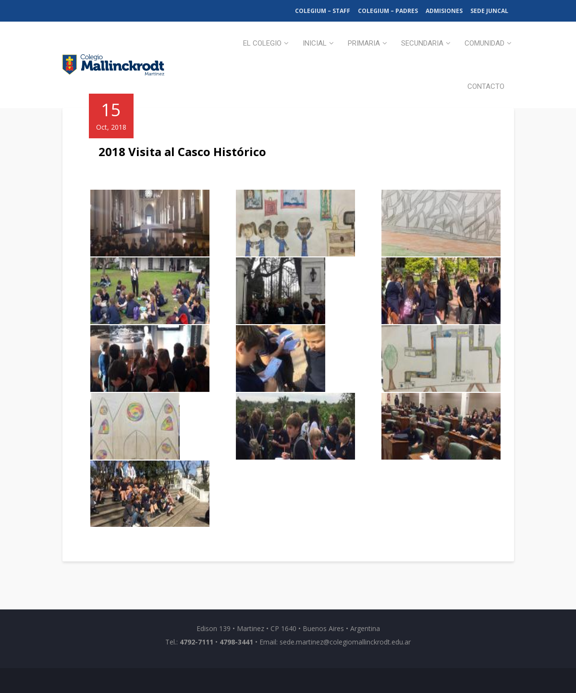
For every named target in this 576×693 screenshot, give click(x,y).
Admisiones (444, 11)
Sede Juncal (489, 11)
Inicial (315, 43)
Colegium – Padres (388, 11)
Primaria (364, 43)
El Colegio (262, 43)
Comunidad (484, 43)
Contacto (485, 86)
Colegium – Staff (322, 11)
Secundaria (422, 43)
